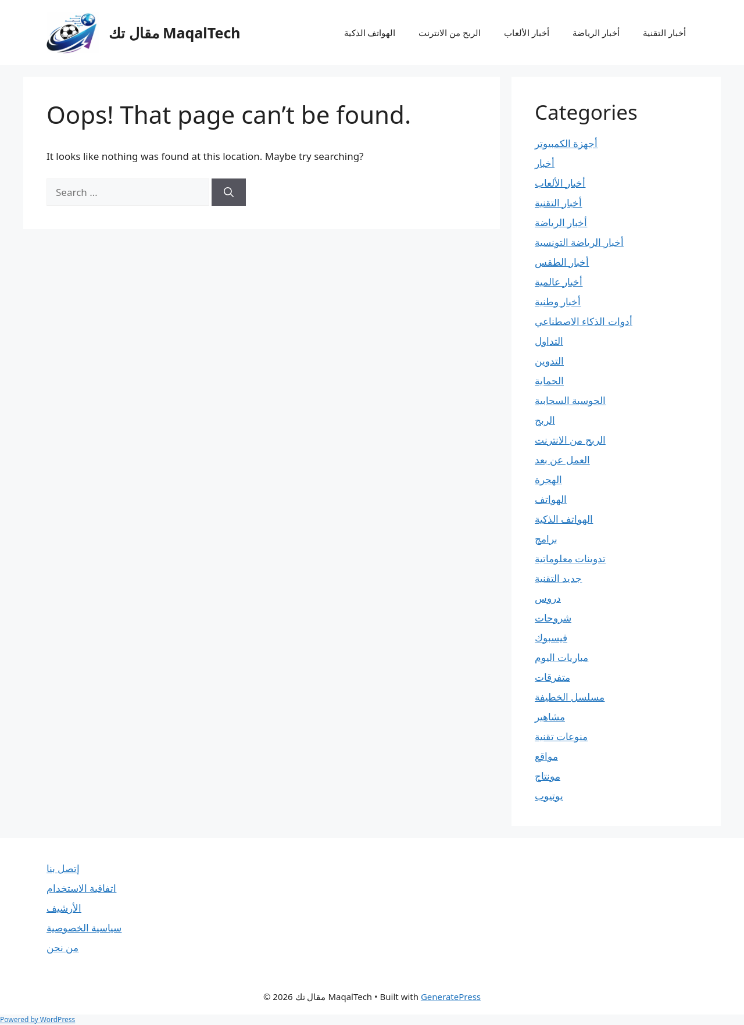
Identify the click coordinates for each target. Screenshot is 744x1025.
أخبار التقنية (664, 32)
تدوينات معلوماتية (570, 558)
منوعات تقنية (561, 736)
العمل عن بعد (562, 459)
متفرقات (552, 677)
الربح (545, 420)
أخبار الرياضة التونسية (579, 242)
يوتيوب (549, 795)
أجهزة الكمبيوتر (566, 143)
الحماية (549, 380)
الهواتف (551, 499)
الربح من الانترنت (450, 32)
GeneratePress (451, 996)
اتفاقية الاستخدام (81, 888)
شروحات (553, 617)
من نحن (62, 947)
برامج (546, 538)
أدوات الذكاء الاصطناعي (583, 321)
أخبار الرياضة (596, 32)
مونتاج (547, 776)
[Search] (229, 192)
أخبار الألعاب (526, 32)
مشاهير (550, 716)
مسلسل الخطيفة (569, 696)
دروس (548, 598)
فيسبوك (551, 637)
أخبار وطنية (558, 301)
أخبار (545, 163)
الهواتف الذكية (370, 32)
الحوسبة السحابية (570, 400)
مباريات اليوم (561, 657)
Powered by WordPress (37, 1019)
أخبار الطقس (562, 262)
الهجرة (548, 479)
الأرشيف (63, 908)
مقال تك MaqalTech (175, 32)
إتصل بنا (63, 868)
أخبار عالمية (558, 281)
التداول (549, 341)
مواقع (546, 756)
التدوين (549, 360)
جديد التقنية (558, 578)
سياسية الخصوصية (83, 927)
